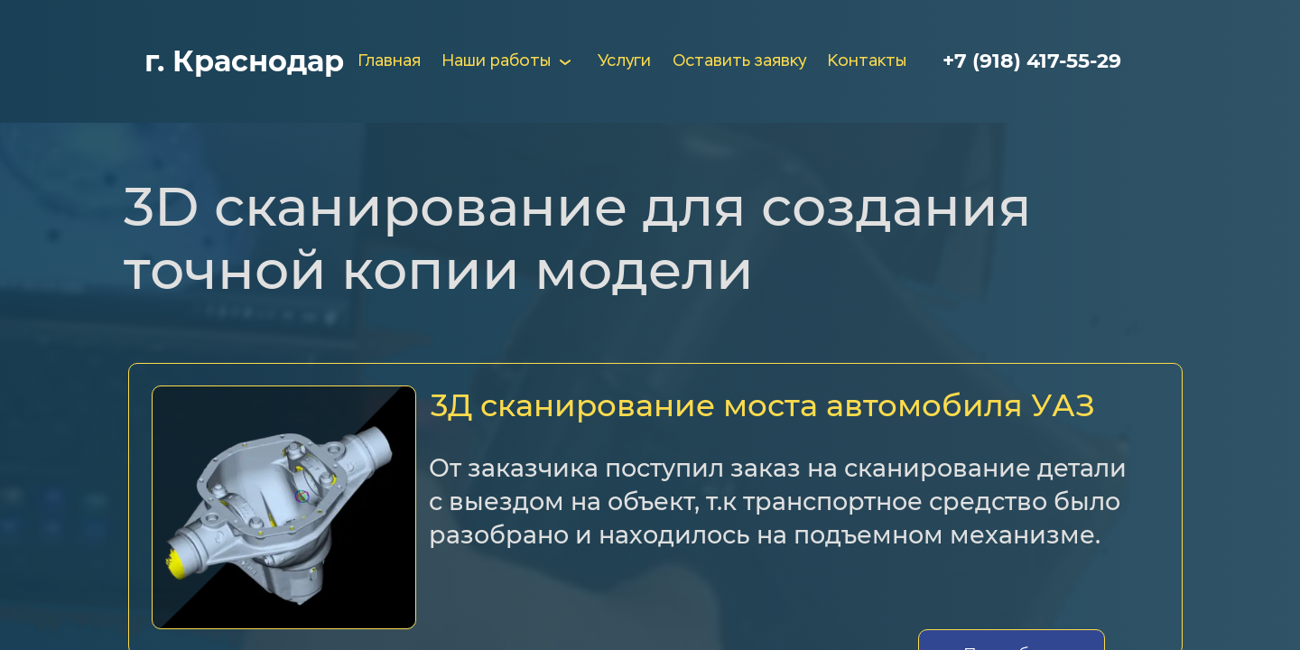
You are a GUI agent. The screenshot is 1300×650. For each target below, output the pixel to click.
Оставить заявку (739, 61)
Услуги (624, 61)
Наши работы (509, 61)
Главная (389, 61)
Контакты (867, 61)
